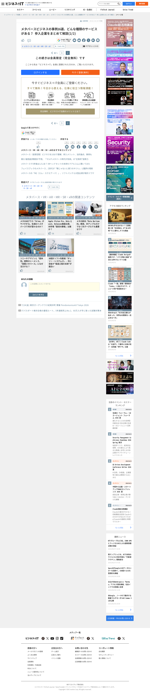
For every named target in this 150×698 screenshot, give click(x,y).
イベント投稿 (55, 658)
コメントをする (38, 294)
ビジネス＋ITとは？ (33, 5)
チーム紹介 (55, 651)
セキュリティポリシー (106, 655)
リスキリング (69, 9)
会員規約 (31, 661)
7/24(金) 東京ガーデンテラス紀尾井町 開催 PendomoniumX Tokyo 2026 (55, 305)
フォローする (60, 46)
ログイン (129, 4)
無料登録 (142, 4)
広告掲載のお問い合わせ (83, 661)
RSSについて (32, 668)
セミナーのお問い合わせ (83, 655)
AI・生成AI (87, 9)
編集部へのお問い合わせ (83, 651)
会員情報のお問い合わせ (83, 658)
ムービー (52, 9)
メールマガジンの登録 (35, 651)
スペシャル (36, 9)
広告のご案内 (55, 655)
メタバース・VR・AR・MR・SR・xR (37, 46)
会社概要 (102, 651)
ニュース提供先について (36, 672)
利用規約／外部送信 (34, 665)
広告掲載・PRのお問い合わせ (119, 618)
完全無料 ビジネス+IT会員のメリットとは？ (60, 111)
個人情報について (105, 658)
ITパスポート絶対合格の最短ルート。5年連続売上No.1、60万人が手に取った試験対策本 (61, 310)
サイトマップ (32, 658)
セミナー (20, 9)
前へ (56, 53)
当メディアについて (34, 675)
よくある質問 (32, 655)
